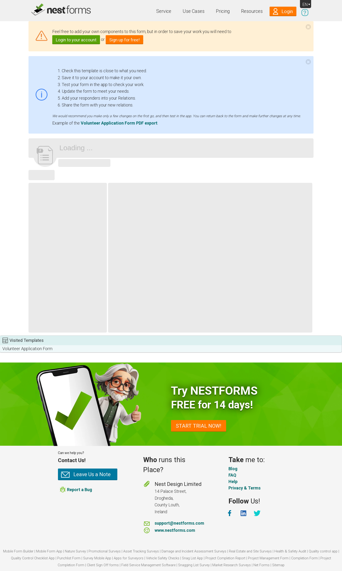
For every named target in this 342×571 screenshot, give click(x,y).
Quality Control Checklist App (33, 558)
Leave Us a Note (92, 474)
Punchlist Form (69, 558)
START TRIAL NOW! (198, 426)
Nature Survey (75, 551)
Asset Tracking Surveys (141, 551)
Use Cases (193, 11)
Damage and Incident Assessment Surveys (194, 551)
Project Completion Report (225, 558)
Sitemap (278, 565)
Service (163, 11)
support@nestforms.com (179, 523)
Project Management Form (268, 558)
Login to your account (76, 39)
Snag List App (192, 558)
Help (233, 481)
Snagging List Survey (194, 565)
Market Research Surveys (231, 565)
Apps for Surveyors (128, 558)
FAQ (232, 475)
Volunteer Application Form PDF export (119, 123)
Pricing (223, 11)
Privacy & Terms (244, 487)
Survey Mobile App (97, 558)
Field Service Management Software (148, 565)
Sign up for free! (124, 39)
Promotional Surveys (105, 551)
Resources (252, 11)
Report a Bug (79, 489)
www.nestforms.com (175, 530)
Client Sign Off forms (103, 565)
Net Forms (261, 565)
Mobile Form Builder (18, 551)
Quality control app (323, 551)
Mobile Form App (49, 551)
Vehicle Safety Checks (162, 558)
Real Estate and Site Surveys (250, 551)
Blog (233, 468)
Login (287, 11)
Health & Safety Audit (290, 551)
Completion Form (304, 558)
